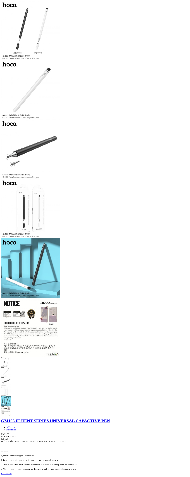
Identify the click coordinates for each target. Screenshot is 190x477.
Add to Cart (11, 427)
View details (6, 474)
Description (11, 430)
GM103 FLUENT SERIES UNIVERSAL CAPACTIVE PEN (55, 420)
